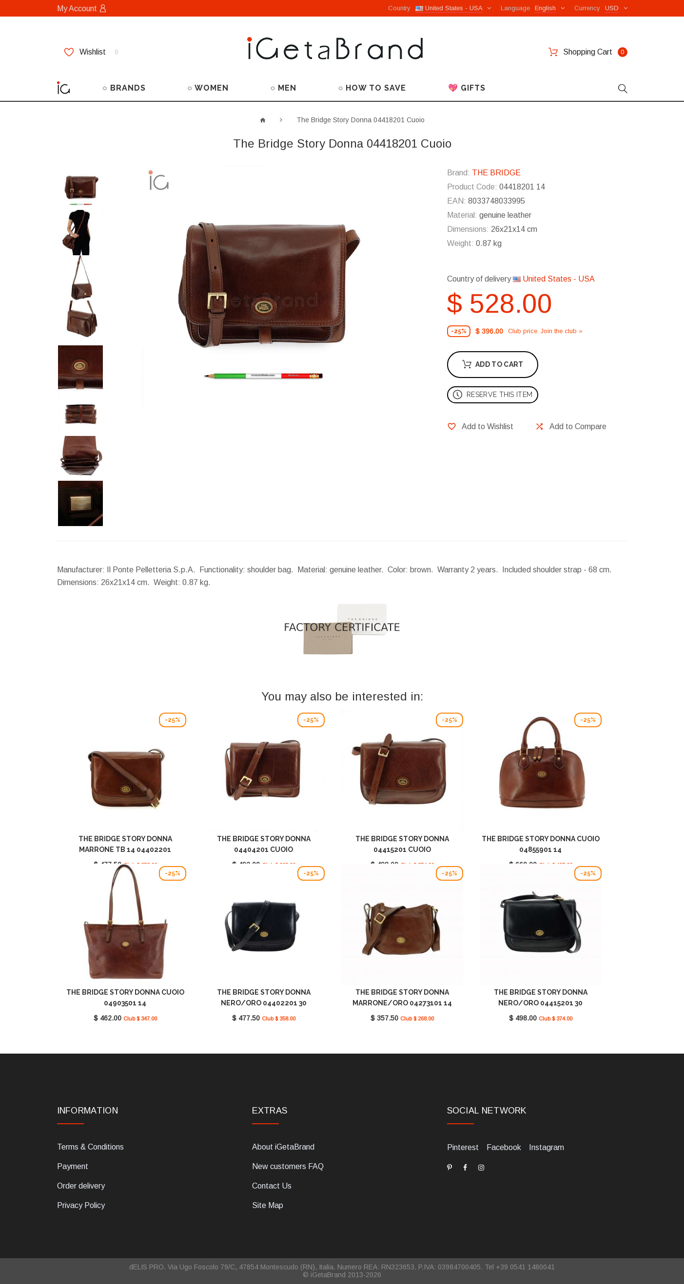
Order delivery (81, 1186)
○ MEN (284, 88)
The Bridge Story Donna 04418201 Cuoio (360, 120)
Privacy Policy (81, 1205)
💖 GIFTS (467, 88)
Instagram (546, 1147)
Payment (72, 1166)
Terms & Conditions (90, 1147)
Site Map (267, 1205)
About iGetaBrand (283, 1147)
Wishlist (91, 52)
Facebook (504, 1147)
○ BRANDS (124, 88)
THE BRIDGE (496, 173)
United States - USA (554, 279)
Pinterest (463, 1147)
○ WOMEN (208, 88)
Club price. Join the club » (545, 331)
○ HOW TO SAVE (372, 88)
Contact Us (272, 1186)
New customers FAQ (288, 1166)
